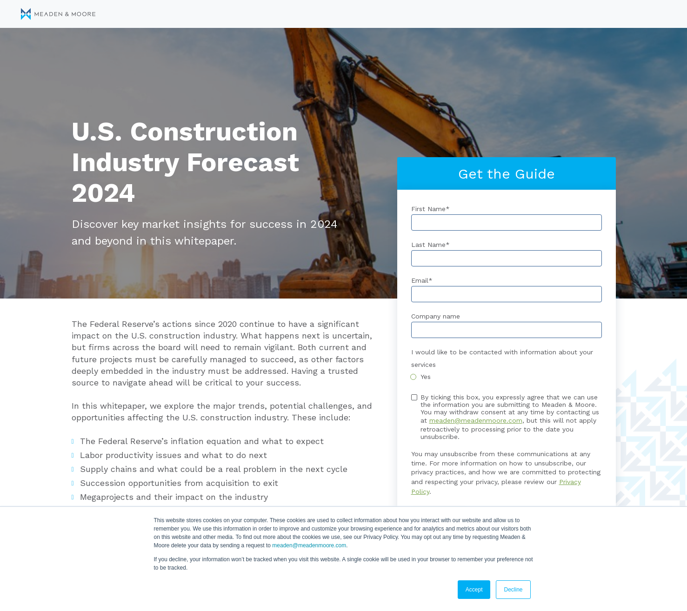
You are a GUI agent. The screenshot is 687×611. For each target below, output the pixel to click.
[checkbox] (506, 376)
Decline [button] (513, 589)
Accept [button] (474, 589)
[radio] (506, 376)
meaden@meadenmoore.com (309, 545)
